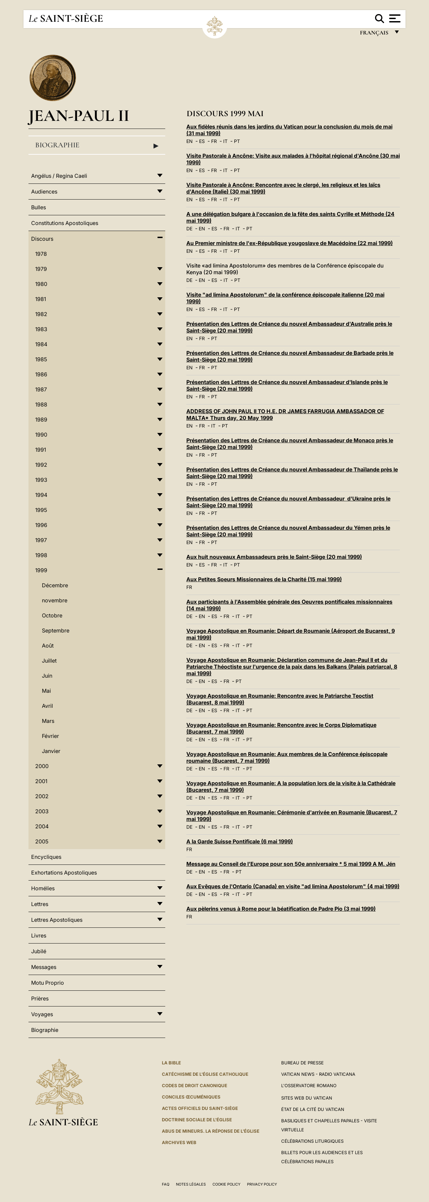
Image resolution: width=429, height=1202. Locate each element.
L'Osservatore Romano (308, 1085)
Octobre (52, 615)
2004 (42, 826)
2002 (42, 796)
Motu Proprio (47, 982)
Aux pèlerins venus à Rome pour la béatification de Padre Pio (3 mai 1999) (281, 908)
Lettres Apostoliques (56, 919)
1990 (41, 434)
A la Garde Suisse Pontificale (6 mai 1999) (239, 841)
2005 (41, 841)
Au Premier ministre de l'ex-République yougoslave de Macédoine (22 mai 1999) (289, 243)
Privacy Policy (262, 1184)
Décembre (55, 585)
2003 (42, 811)
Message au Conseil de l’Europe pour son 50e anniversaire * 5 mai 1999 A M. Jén (290, 863)
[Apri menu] (394, 18)
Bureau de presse (302, 1062)
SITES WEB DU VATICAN (306, 1098)
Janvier (51, 751)
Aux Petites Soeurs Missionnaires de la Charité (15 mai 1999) (264, 579)
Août (48, 645)
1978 (41, 253)
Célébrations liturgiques (312, 1141)
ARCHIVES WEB (179, 1142)
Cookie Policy (226, 1184)
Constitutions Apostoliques (64, 223)
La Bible (171, 1062)
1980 (41, 284)
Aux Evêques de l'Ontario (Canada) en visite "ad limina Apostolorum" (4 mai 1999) (293, 886)
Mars (48, 721)
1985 (41, 359)
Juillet (49, 660)
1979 (41, 269)
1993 (41, 479)
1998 (41, 555)
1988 (41, 404)
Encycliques (46, 856)
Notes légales (191, 1184)
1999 (41, 570)
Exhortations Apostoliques (64, 872)
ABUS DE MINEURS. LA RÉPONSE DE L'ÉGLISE (210, 1131)
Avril (47, 705)
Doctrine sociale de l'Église (197, 1119)
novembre (54, 600)
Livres (38, 935)
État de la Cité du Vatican (312, 1109)
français (374, 34)
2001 (41, 781)
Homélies (43, 888)
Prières (40, 998)
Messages (43, 967)
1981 (40, 299)
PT (237, 141)
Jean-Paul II (78, 115)
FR (214, 141)
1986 (41, 374)
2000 (42, 766)
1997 (41, 540)
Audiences (44, 191)
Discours (42, 238)
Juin (47, 675)
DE (189, 228)
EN (189, 141)
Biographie (97, 145)
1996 (41, 525)
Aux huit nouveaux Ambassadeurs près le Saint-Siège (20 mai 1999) (274, 556)
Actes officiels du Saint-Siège (200, 1108)
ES (202, 141)
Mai (46, 690)
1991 (40, 449)
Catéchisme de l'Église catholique (205, 1074)
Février (50, 736)
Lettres (39, 904)
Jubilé (38, 951)
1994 (41, 495)
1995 (41, 510)
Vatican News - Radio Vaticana (318, 1074)
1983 (41, 329)
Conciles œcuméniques (191, 1097)
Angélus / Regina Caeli (59, 175)
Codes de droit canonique (194, 1085)
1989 (41, 419)
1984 (41, 344)
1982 (41, 314)
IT (225, 141)
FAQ (165, 1184)
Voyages (42, 1014)
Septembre (55, 630)
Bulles (38, 207)
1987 (41, 389)
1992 (41, 464)
